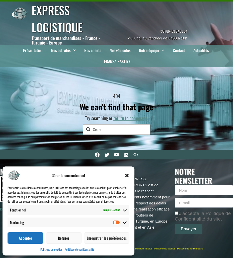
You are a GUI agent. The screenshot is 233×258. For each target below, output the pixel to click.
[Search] (88, 130)
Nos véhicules (120, 50)
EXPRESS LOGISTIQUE (57, 18)
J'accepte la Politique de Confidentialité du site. (203, 216)
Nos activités (63, 50)
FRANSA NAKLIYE (117, 61)
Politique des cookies (164, 248)
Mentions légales (143, 248)
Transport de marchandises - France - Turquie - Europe (66, 40)
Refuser (63, 238)
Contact (179, 50)
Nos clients (92, 50)
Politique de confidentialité (79, 249)
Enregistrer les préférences (107, 238)
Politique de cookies (51, 249)
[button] (126, 175)
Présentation (33, 50)
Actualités (201, 50)
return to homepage (130, 118)
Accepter (25, 238)
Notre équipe (151, 50)
